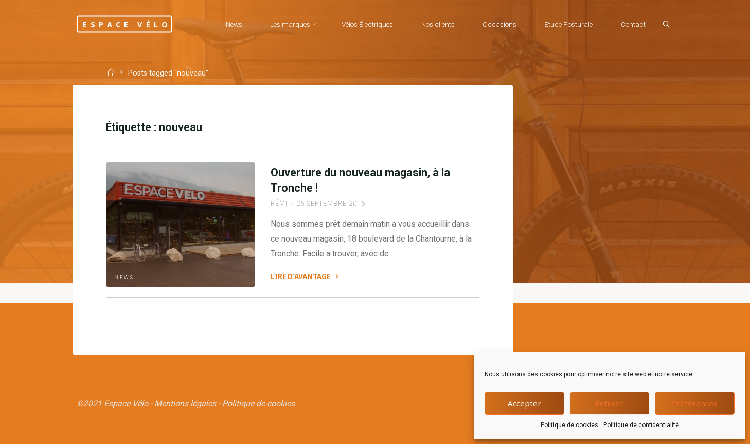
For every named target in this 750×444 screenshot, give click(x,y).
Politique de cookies (569, 425)
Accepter (524, 403)
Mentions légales (185, 404)
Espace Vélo (127, 24)
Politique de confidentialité (641, 425)
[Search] (666, 24)
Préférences (694, 403)
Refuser (609, 403)
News (124, 277)
